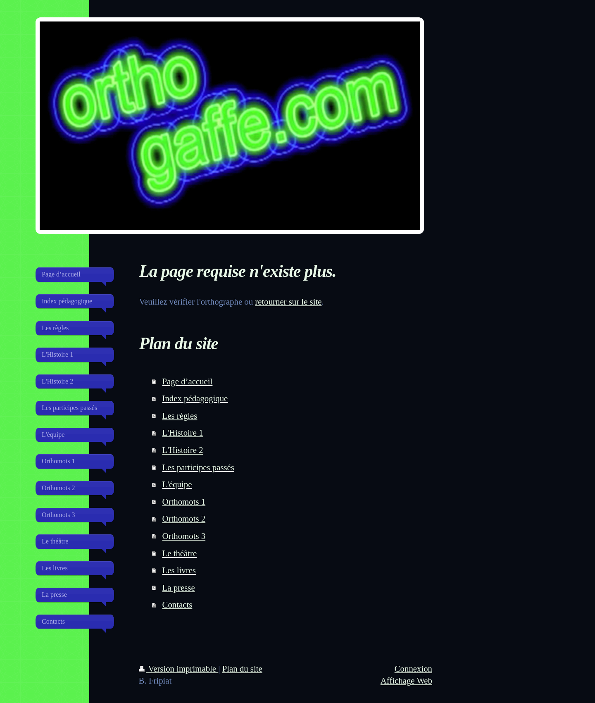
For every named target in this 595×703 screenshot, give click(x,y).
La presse (178, 587)
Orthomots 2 (184, 518)
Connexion (413, 668)
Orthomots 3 (184, 536)
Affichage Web (406, 680)
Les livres (179, 570)
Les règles (180, 415)
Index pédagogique (195, 398)
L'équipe (177, 484)
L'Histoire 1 (182, 432)
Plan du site (242, 668)
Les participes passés (198, 467)
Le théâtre (179, 553)
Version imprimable (179, 668)
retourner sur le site (288, 301)
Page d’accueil (187, 381)
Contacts (177, 604)
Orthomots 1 (184, 501)
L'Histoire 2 (182, 450)
